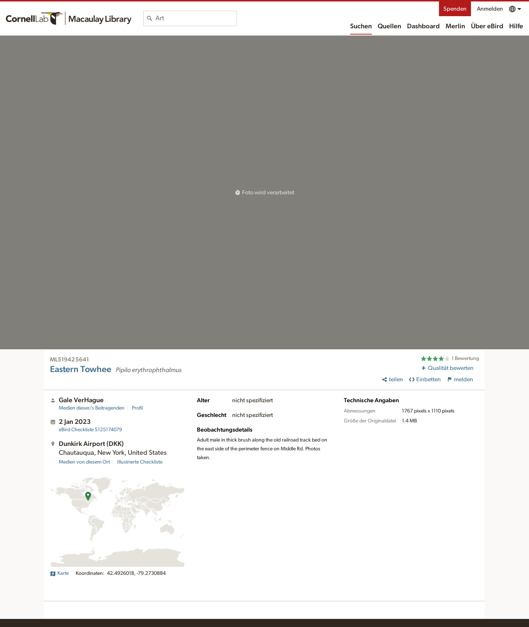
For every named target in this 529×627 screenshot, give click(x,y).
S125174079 (90, 429)
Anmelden (490, 9)
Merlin (455, 26)
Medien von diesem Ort (84, 462)
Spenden (455, 9)
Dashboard (423, 26)
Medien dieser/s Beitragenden (92, 408)
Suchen (361, 26)
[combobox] (196, 18)
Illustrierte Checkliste (139, 462)
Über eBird (487, 26)
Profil (137, 408)
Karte (59, 573)
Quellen (389, 26)
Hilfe (516, 26)
